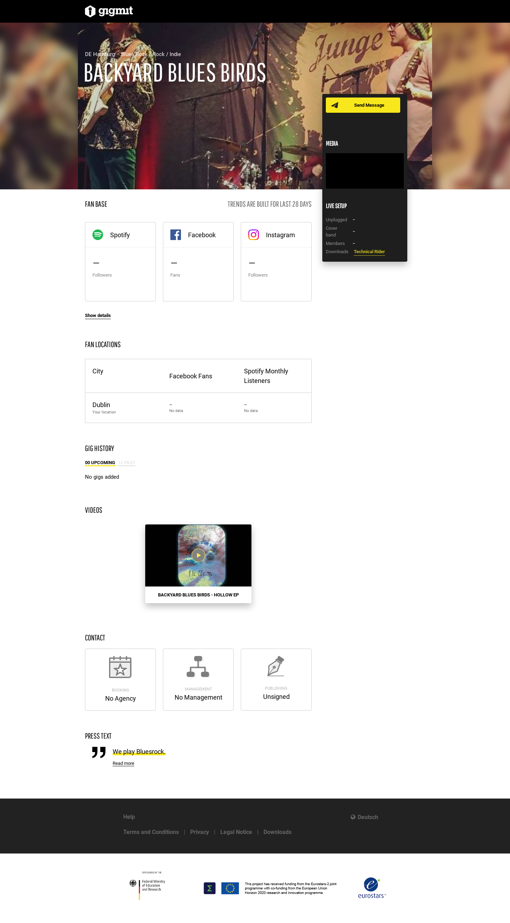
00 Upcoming (100, 462)
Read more (123, 763)
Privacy (199, 832)
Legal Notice (236, 832)
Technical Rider (369, 251)
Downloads (277, 832)
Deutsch (368, 817)
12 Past (126, 462)
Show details (98, 315)
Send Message (369, 105)
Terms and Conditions (151, 832)
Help (129, 816)
